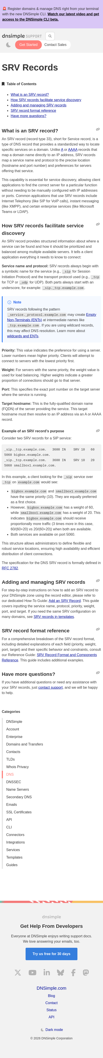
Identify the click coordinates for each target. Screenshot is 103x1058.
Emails (11, 804)
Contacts (13, 752)
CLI (9, 827)
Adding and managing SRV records (39, 105)
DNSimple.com (51, 988)
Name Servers (17, 789)
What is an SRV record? (30, 94)
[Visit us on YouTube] (32, 973)
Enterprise (14, 737)
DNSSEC (13, 782)
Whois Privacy (17, 767)
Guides (12, 865)
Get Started (28, 45)
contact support (50, 687)
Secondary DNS (19, 797)
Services (13, 850)
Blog (51, 996)
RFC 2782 (10, 568)
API (9, 820)
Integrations (15, 842)
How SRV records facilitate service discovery (46, 100)
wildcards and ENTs (22, 336)
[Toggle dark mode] (8, 45)
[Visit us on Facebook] (73, 973)
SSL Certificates (19, 812)
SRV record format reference (33, 110)
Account (12, 729)
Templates (14, 857)
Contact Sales (55, 45)
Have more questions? (28, 116)
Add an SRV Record (65, 601)
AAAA (72, 149)
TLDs (10, 759)
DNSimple (14, 722)
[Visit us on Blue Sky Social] (60, 973)
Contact (51, 1003)
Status (51, 1010)
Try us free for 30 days (52, 954)
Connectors (15, 835)
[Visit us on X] (17, 973)
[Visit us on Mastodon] (86, 973)
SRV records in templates (54, 617)
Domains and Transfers (24, 744)
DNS (10, 774)
